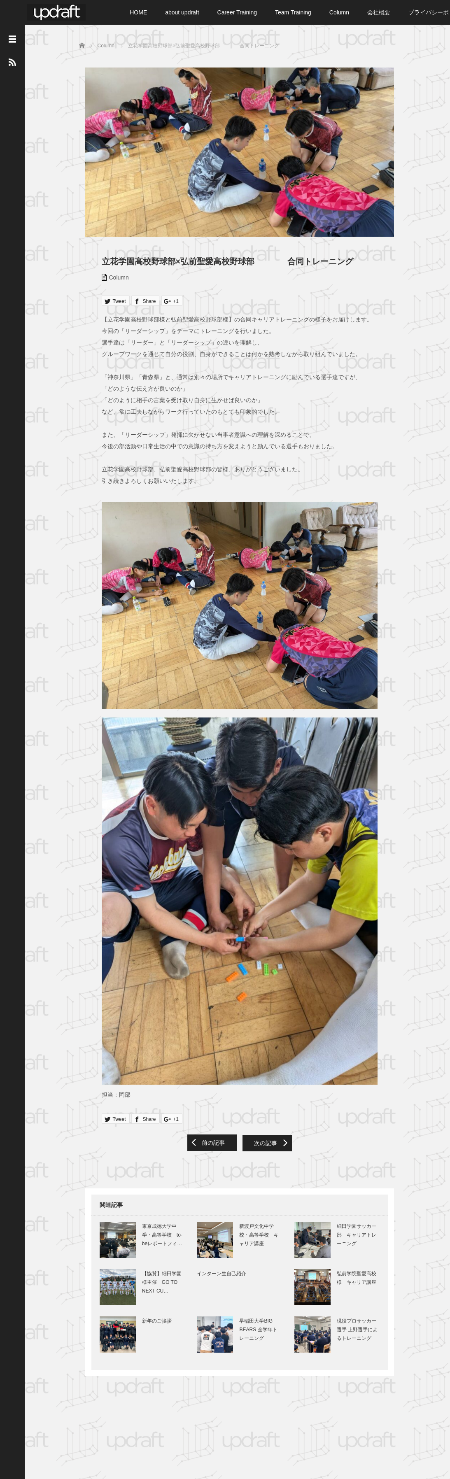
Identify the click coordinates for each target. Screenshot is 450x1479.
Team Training (293, 12)
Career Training (237, 12)
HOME (138, 12)
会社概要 (378, 12)
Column (339, 12)
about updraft (182, 12)
